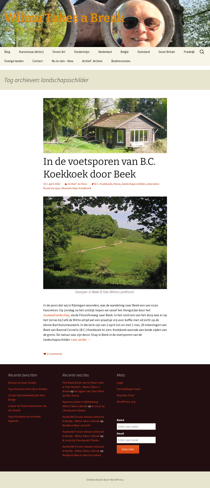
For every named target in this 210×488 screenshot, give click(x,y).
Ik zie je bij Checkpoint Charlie (80, 440)
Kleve (117, 184)
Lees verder (81, 339)
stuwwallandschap (56, 315)
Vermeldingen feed (128, 389)
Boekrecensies (121, 61)
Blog (7, 52)
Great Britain (167, 52)
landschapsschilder (133, 184)
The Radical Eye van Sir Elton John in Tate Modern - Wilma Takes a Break (83, 387)
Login (120, 382)
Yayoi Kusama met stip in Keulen (27, 389)
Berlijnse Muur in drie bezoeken (81, 455)
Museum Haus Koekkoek (76, 188)
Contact (37, 61)
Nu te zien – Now (62, 61)
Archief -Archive (92, 61)
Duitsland (143, 52)
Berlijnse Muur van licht (76, 425)
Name (120, 420)
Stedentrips (82, 52)
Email (120, 433)
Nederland (105, 52)
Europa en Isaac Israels (22, 382)
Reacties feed (125, 395)
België (124, 52)
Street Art (58, 52)
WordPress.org (126, 401)
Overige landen (14, 61)
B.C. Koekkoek (103, 184)
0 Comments (54, 354)
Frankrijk (189, 52)
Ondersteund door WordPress (105, 479)
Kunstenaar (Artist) (31, 52)
